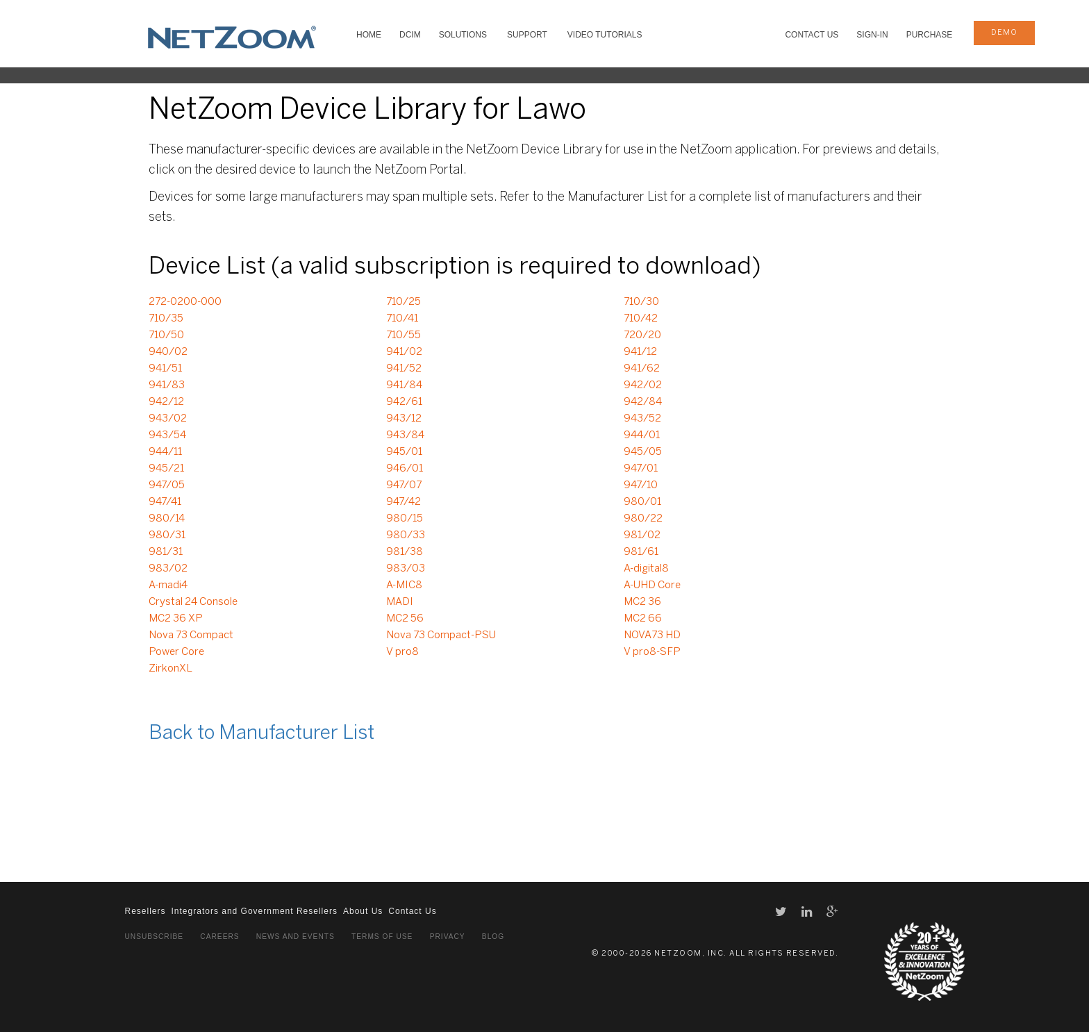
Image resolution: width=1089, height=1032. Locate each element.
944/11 (165, 452)
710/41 (402, 319)
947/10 (641, 485)
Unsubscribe (154, 936)
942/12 (166, 402)
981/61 (641, 552)
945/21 (166, 469)
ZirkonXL (170, 669)
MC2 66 (643, 619)
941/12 (640, 352)
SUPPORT (527, 35)
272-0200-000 (185, 302)
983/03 (405, 569)
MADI (399, 602)
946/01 (404, 469)
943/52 (642, 419)
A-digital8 (646, 569)
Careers (219, 936)
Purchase (929, 35)
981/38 (404, 552)
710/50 (166, 335)
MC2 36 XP (176, 619)
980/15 (404, 519)
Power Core (176, 652)
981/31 (166, 552)
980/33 (405, 535)
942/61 (404, 402)
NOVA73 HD (652, 635)
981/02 (642, 535)
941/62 (642, 369)
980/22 (643, 519)
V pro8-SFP (652, 652)
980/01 (642, 502)
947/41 (165, 502)
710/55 (403, 335)
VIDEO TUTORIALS (604, 35)
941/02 (404, 352)
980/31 (167, 535)
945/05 (643, 452)
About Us (363, 911)
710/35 (166, 319)
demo (1004, 32)
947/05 (167, 485)
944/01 (642, 435)
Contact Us (811, 35)
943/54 (167, 435)
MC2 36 (642, 602)
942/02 (643, 385)
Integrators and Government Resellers (255, 911)
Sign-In (872, 35)
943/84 (405, 435)
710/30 (641, 302)
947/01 (641, 469)
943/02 (168, 419)
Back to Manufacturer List (261, 733)
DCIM (410, 35)
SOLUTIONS (463, 35)
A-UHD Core (652, 585)
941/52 (404, 369)
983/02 (168, 569)
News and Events (295, 936)
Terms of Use (382, 936)
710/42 (641, 319)
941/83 (167, 385)
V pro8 (402, 652)
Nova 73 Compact (191, 635)
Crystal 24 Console (193, 602)
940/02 (168, 352)
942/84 (643, 402)
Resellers (145, 911)
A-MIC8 (404, 585)
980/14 (167, 519)
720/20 (642, 335)
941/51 (165, 369)
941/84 (404, 385)
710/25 (403, 302)
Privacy (447, 936)
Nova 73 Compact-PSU (441, 635)
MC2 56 (405, 619)
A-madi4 (168, 585)
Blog (493, 936)
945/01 (404, 452)
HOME (368, 35)
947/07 (404, 485)
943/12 (404, 419)
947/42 (403, 502)
